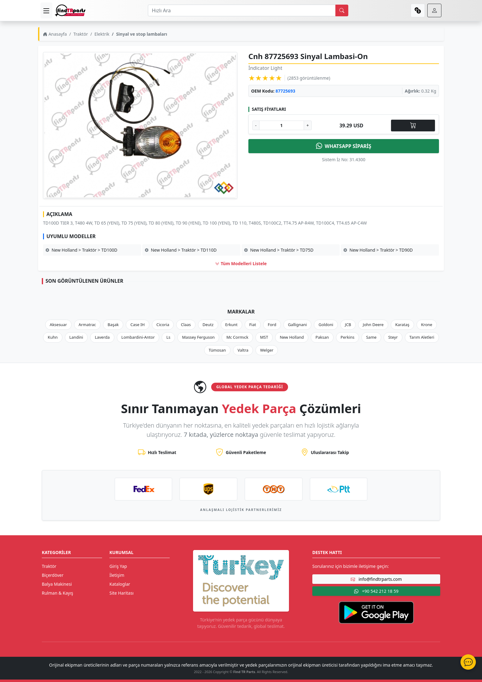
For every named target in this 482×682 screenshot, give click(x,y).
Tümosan (217, 350)
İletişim (116, 575)
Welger (266, 350)
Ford (272, 324)
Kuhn (52, 337)
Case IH (137, 324)
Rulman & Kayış (57, 593)
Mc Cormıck (237, 337)
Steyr (393, 337)
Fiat (252, 324)
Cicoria (162, 324)
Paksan (322, 337)
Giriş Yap (118, 566)
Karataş (402, 324)
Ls (168, 337)
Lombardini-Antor (138, 337)
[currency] (418, 10)
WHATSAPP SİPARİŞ (343, 146)
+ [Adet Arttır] (307, 125)
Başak (113, 324)
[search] (341, 10)
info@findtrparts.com (376, 579)
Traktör (80, 34)
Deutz (208, 324)
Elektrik (101, 34)
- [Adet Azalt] (256, 125)
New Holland (292, 337)
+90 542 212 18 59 (376, 591)
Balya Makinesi (57, 584)
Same (371, 337)
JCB (348, 324)
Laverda (102, 337)
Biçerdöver (52, 575)
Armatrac (87, 324)
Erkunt (231, 324)
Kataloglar (119, 584)
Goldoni (325, 324)
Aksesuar (58, 324)
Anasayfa (55, 34)
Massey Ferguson (198, 337)
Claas (186, 324)
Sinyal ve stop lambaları (141, 34)
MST (264, 337)
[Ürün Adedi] (281, 125)
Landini (76, 337)
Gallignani (297, 324)
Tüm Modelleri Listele (241, 263)
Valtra (243, 350)
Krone (426, 324)
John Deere (373, 324)
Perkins (347, 337)
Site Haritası (121, 593)
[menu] (46, 10)
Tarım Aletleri (421, 337)
